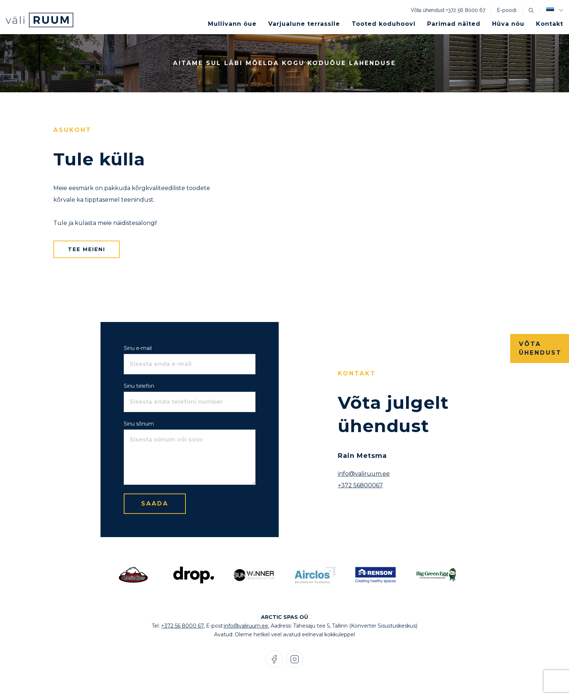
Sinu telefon (139, 386)
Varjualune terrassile (304, 23)
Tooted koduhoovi (384, 23)
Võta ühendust (540, 348)
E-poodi (506, 10)
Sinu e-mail (138, 348)
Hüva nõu (508, 23)
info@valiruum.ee (364, 473)
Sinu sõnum (139, 424)
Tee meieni (86, 249)
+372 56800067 (360, 485)
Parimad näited (453, 23)
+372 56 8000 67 (465, 10)
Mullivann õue (232, 23)
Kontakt (549, 23)
